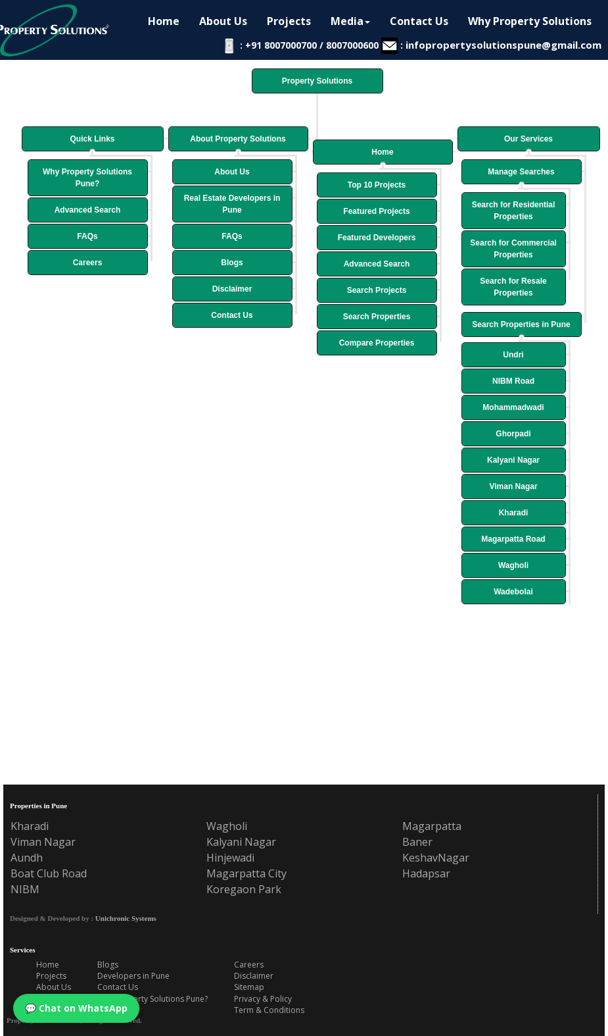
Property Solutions (317, 81)
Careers (88, 262)
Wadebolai (513, 591)
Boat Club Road (49, 873)
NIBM (25, 889)
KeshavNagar (435, 857)
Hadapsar (426, 873)
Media (350, 21)
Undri (513, 354)
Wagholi (513, 565)
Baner (417, 842)
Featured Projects (376, 211)
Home (382, 152)
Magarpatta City (246, 873)
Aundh (27, 857)
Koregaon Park (243, 889)
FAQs (87, 236)
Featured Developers (377, 237)
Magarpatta (431, 826)
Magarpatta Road (513, 539)
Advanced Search (88, 210)
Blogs (232, 262)
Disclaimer (232, 289)
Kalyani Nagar (513, 460)
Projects (289, 21)
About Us (231, 171)
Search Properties (377, 316)
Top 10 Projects (377, 185)
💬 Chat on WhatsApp (76, 1008)
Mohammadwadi (513, 407)
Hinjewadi (230, 857)
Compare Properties (377, 343)
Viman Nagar (513, 486)
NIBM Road (513, 381)
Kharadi (513, 512)
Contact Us (231, 315)
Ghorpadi (513, 433)
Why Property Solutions (530, 21)
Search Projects (377, 290)
